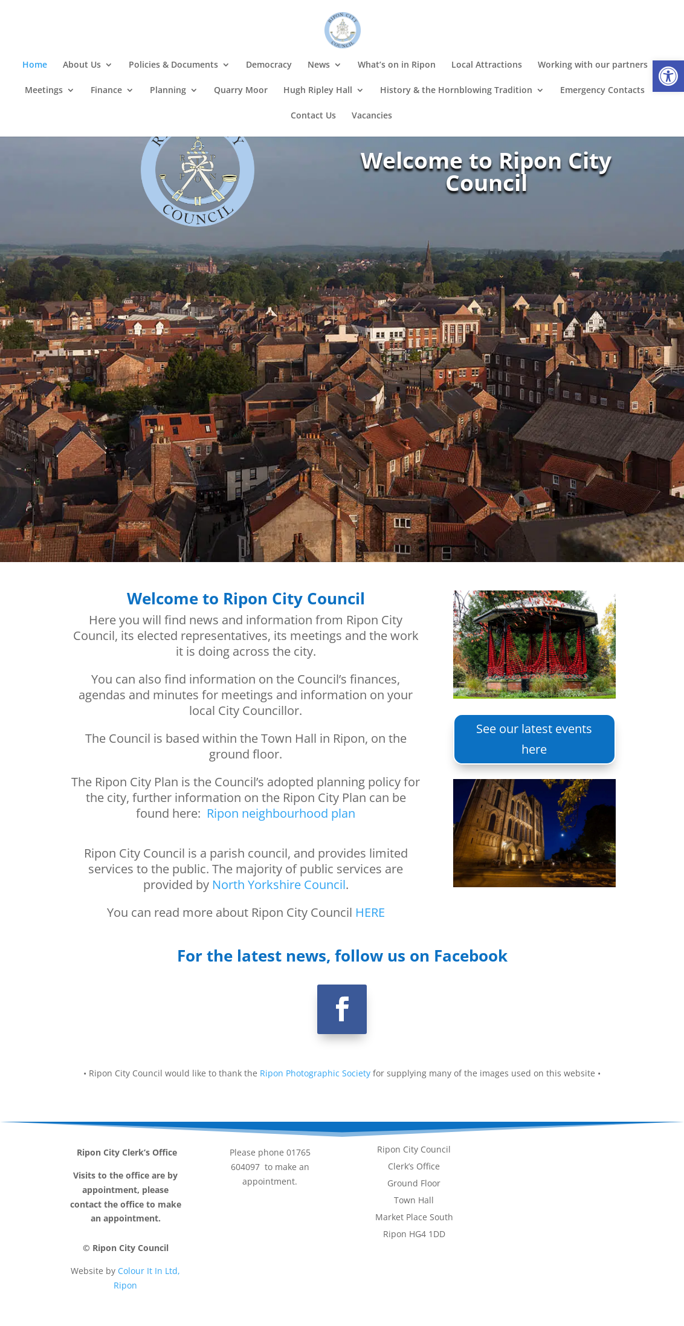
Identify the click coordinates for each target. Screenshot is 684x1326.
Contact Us (313, 116)
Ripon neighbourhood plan (281, 813)
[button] (668, 76)
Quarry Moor (241, 90)
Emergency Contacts (602, 90)
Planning (168, 90)
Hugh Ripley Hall (317, 90)
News (319, 65)
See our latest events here (534, 738)
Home (34, 65)
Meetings (44, 90)
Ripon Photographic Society (315, 1073)
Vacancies (372, 116)
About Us (82, 65)
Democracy (269, 65)
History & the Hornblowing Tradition (456, 90)
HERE (370, 912)
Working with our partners (593, 65)
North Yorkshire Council (279, 884)
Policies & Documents (173, 65)
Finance (106, 90)
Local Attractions (486, 65)
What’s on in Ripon (397, 65)
